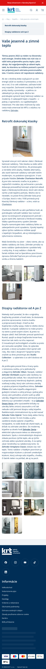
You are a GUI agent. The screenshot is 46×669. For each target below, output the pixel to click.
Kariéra (5, 618)
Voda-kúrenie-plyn (9, 591)
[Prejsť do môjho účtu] (36, 10)
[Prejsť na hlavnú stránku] (17, 10)
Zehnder (14, 110)
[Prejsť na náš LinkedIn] (6, 572)
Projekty (5, 595)
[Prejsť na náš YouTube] (25, 562)
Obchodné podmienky (10, 607)
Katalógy (5, 599)
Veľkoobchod (7, 587)
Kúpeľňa (15, 19)
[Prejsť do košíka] (42, 10)
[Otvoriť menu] (3, 10)
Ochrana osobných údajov (12, 610)
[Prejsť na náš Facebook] (6, 562)
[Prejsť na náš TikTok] (35, 562)
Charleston (7, 204)
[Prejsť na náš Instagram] (15, 562)
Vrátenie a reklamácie (10, 603)
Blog (8, 19)
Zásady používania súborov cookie (15, 614)
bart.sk (25, 667)
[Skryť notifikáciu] (42, 2)
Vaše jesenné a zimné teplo (29, 19)
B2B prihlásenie (8, 622)
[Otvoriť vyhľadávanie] (31, 10)
